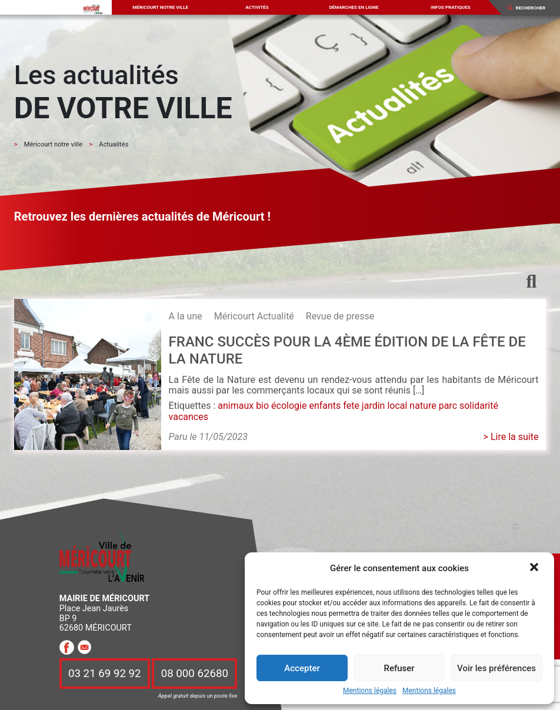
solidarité (478, 405)
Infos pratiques (451, 7)
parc (448, 405)
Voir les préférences (496, 668)
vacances (188, 416)
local (397, 405)
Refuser (399, 668)
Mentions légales (369, 691)
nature (422, 405)
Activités (257, 7)
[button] (535, 568)
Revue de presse (340, 316)
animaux (236, 405)
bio (262, 405)
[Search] (534, 7)
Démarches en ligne (353, 7)
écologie (288, 405)
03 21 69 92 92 (104, 673)
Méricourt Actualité (254, 316)
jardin (373, 405)
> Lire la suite (511, 436)
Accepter (301, 668)
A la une (185, 316)
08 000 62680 (194, 673)
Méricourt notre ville (160, 7)
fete (351, 405)
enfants (325, 405)
